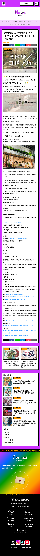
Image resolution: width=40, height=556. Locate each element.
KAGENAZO (27, 547)
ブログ (7, 435)
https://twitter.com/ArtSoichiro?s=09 (16, 335)
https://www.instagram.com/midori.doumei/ (23, 297)
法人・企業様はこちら (26, 3)
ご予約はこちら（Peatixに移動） (12, 223)
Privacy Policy (13, 547)
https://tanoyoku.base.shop (14, 294)
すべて (7, 432)
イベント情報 (14, 22)
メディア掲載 (9, 443)
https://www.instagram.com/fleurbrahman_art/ (17, 326)
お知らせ (8, 22)
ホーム (3, 22)
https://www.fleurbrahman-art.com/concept (18, 321)
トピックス (8, 437)
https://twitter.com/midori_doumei (15, 299)
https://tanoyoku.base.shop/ (16, 239)
